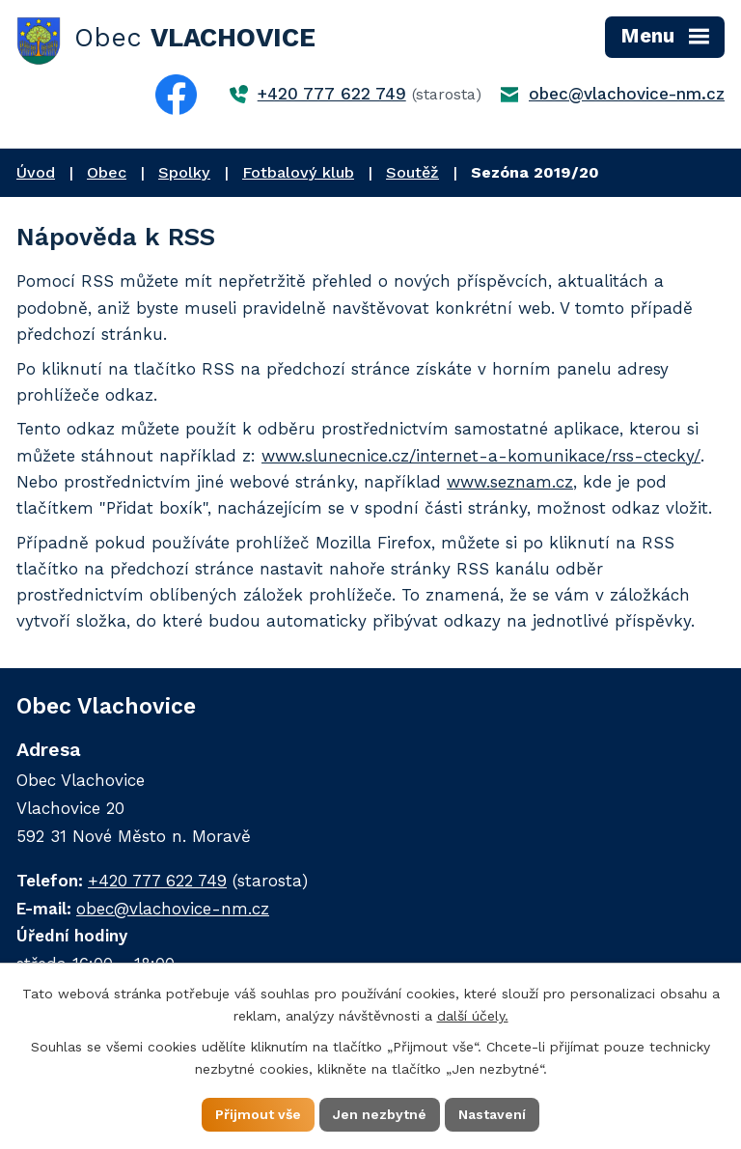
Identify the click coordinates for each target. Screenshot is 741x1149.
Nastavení (492, 1114)
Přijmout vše (258, 1114)
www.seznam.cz (510, 481)
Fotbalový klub (298, 172)
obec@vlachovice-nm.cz (627, 93)
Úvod (35, 172)
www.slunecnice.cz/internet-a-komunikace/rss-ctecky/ (480, 455)
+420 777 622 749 (332, 93)
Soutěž (412, 172)
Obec (106, 172)
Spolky (184, 172)
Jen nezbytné (379, 1114)
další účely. (472, 1015)
